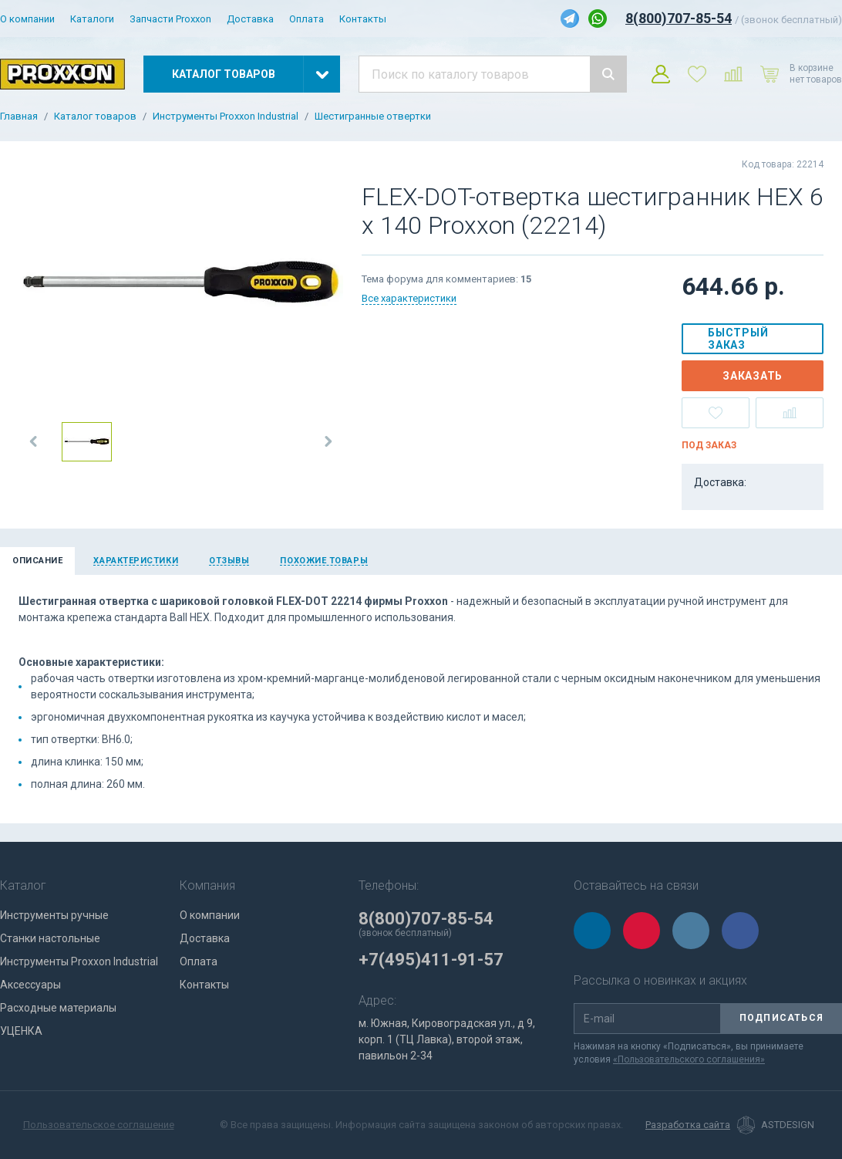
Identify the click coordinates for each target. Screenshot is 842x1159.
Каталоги (92, 19)
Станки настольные (50, 938)
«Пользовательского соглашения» (689, 1059)
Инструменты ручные (54, 915)
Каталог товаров (95, 116)
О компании (27, 19)
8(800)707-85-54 (678, 18)
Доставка (250, 19)
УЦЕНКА (21, 1031)
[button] (34, 441)
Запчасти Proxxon (170, 19)
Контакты (362, 19)
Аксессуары (30, 984)
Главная (19, 116)
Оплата (306, 19)
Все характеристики (409, 298)
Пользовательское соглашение (98, 1124)
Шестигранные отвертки (373, 116)
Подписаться (781, 1017)
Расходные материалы (58, 1008)
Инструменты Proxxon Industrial (225, 116)
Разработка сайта (687, 1125)
